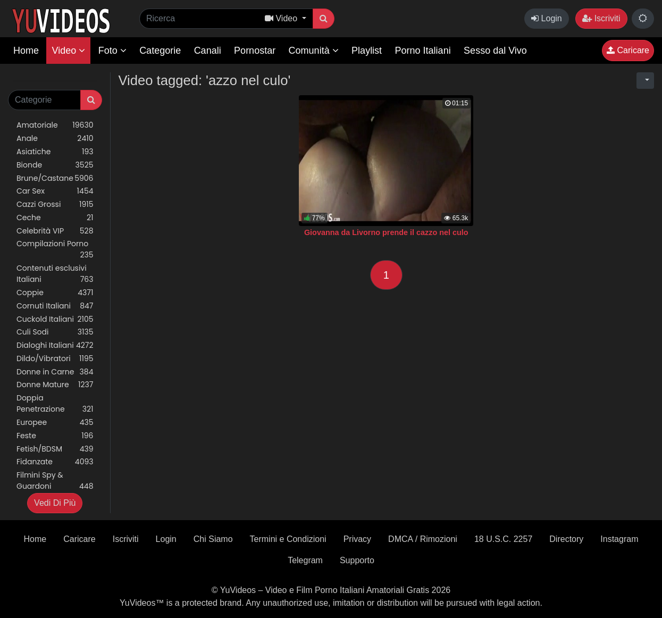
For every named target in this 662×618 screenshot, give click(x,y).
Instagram (619, 539)
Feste (55, 435)
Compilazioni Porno (55, 249)
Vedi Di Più (55, 502)
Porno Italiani (423, 50)
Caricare (628, 50)
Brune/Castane (55, 178)
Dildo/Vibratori (55, 358)
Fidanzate (55, 461)
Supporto (357, 560)
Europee (55, 422)
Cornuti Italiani (55, 306)
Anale (55, 138)
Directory (566, 539)
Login (546, 18)
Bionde (55, 165)
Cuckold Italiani (55, 319)
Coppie (55, 292)
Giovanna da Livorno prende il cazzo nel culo (386, 232)
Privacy (357, 539)
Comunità (314, 50)
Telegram (305, 560)
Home (26, 50)
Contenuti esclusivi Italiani (55, 274)
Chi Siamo (213, 539)
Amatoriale (55, 125)
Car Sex (55, 191)
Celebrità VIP (55, 231)
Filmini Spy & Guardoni (55, 481)
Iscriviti (601, 18)
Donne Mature (55, 384)
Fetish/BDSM (55, 449)
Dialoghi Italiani (55, 345)
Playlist (366, 50)
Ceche (55, 217)
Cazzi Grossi (55, 204)
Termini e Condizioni (288, 539)
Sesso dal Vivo (495, 50)
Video (68, 50)
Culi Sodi (55, 332)
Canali (207, 50)
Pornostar (254, 50)
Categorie (160, 50)
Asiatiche (55, 151)
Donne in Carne (55, 372)
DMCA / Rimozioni (422, 539)
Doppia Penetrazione (55, 403)
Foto (112, 50)
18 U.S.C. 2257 (503, 539)
